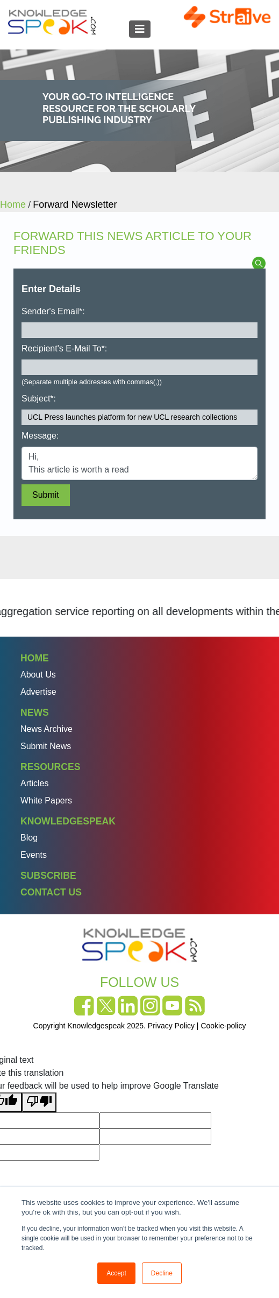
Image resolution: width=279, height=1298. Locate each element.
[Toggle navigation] (140, 29)
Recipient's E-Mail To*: (64, 348)
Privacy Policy (171, 1025)
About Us (38, 674)
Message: (40, 435)
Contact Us (51, 892)
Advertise (38, 691)
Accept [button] (116, 1273)
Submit (45, 494)
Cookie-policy (223, 1025)
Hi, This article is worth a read (139, 463)
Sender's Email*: (53, 311)
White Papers (46, 800)
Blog (29, 837)
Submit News (45, 746)
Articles (34, 783)
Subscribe (48, 875)
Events (33, 854)
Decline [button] (162, 1273)
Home (34, 658)
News (34, 712)
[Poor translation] (39, 1102)
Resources (50, 766)
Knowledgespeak (68, 821)
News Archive (46, 728)
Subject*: (39, 398)
